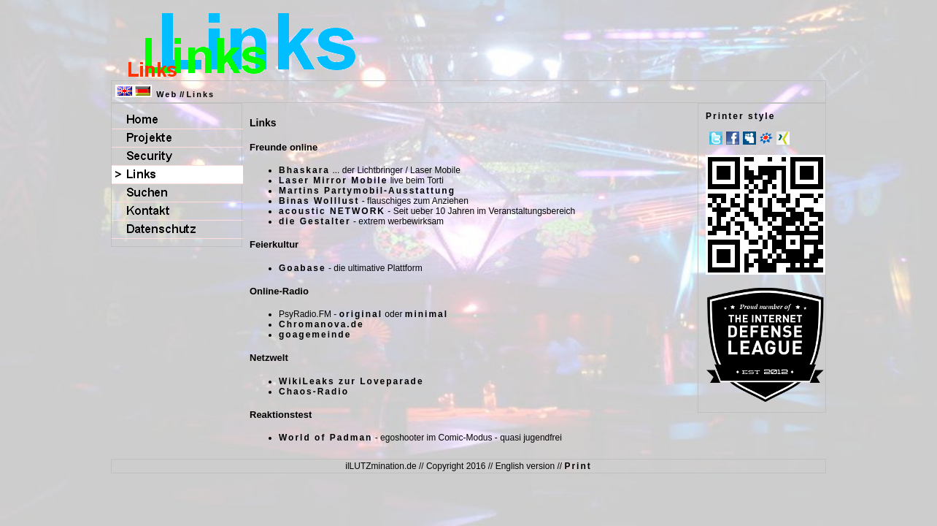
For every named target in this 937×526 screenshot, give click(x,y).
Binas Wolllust (319, 201)
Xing (783, 138)
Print (577, 466)
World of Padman (325, 437)
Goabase (302, 268)
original (360, 314)
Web (166, 94)
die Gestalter (315, 221)
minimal (426, 314)
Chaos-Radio (314, 391)
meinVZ (766, 138)
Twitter (715, 138)
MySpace (749, 138)
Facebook (732, 138)
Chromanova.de (321, 324)
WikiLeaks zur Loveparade (351, 381)
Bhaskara (304, 170)
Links (200, 94)
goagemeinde (315, 334)
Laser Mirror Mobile (333, 180)
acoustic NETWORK (332, 211)
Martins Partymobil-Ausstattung (367, 191)
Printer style (740, 116)
